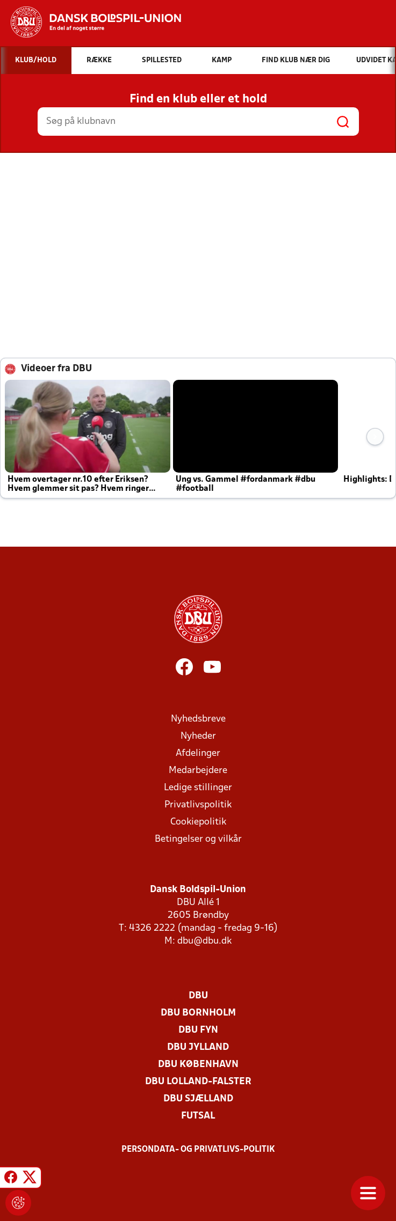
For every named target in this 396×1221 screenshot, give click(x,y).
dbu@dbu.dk (204, 941)
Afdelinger (198, 753)
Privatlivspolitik (198, 805)
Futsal (198, 1116)
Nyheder (198, 736)
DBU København (198, 1064)
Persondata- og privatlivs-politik (198, 1149)
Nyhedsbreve (198, 719)
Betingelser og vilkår (198, 839)
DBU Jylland (198, 1047)
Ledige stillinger (198, 787)
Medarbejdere (198, 770)
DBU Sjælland (198, 1099)
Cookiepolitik (198, 822)
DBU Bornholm (198, 1013)
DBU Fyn (198, 1030)
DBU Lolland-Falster (198, 1081)
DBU (198, 996)
